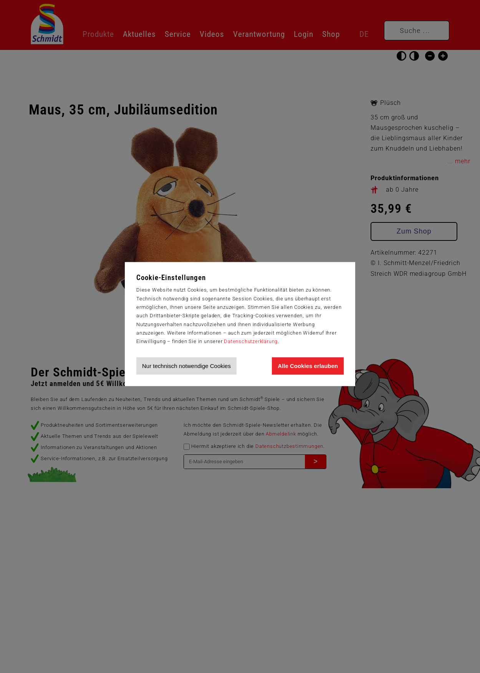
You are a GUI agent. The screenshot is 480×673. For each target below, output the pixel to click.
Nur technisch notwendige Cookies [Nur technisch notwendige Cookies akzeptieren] (186, 366)
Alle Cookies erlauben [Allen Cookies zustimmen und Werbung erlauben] (308, 366)
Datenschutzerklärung (251, 341)
